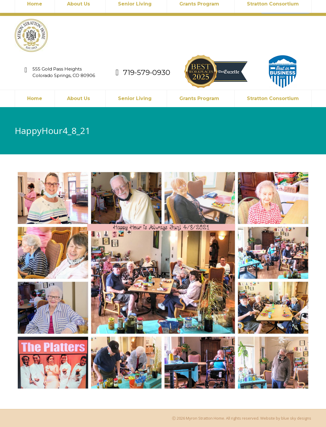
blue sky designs (296, 418)
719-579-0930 (99, 8)
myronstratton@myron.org (47, 8)
